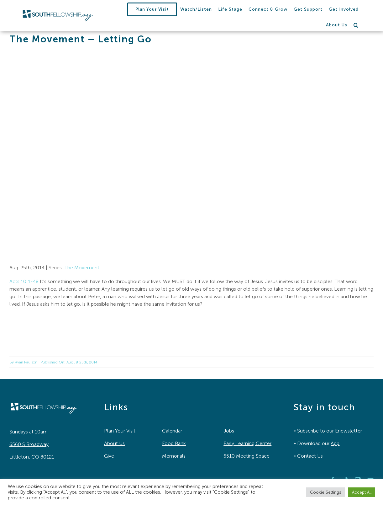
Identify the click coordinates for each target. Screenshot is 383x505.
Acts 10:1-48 (24, 281)
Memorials (174, 456)
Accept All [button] (361, 492)
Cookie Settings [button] (325, 492)
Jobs (228, 431)
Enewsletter (348, 431)
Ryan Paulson (26, 362)
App (335, 443)
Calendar (172, 431)
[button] (356, 25)
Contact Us (310, 456)
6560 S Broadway (29, 444)
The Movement (82, 268)
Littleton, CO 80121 (31, 457)
